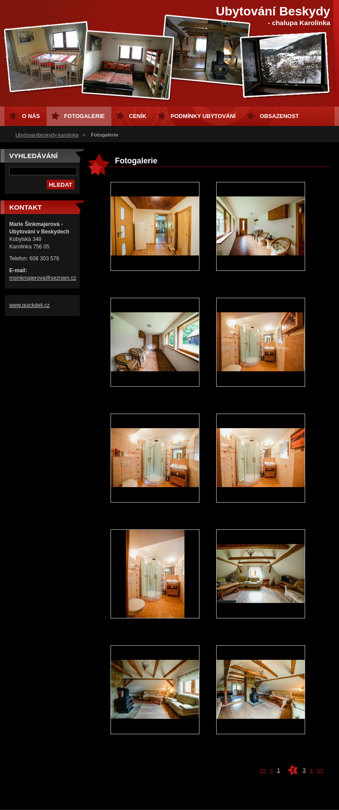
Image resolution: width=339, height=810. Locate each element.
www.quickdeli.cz (29, 305)
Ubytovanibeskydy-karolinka (46, 134)
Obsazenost (279, 116)
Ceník (138, 116)
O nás (31, 116)
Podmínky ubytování (203, 116)
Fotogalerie (84, 116)
